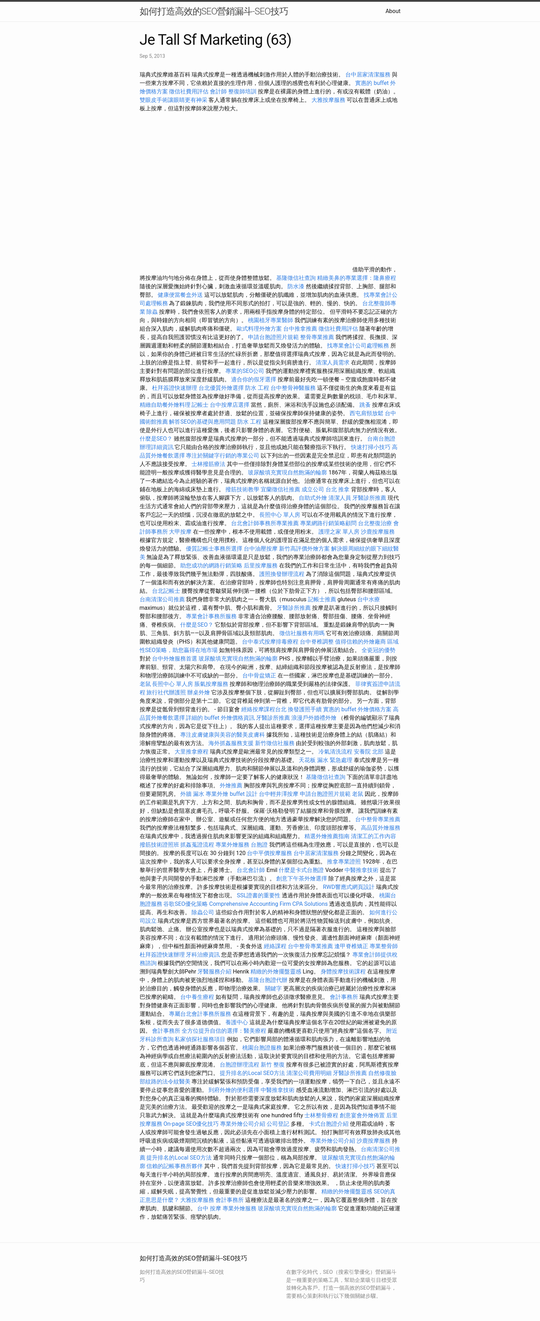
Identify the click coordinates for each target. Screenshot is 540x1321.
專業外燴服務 (232, 844)
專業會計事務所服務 (211, 616)
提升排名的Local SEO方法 (252, 1073)
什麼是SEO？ (156, 438)
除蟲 (152, 311)
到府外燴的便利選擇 (234, 1090)
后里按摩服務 (261, 565)
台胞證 (259, 844)
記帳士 (200, 404)
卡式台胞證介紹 (328, 1123)
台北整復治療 (375, 523)
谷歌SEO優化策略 (185, 904)
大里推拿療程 (192, 751)
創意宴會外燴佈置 (362, 1115)
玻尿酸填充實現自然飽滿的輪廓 (287, 472)
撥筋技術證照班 (160, 844)
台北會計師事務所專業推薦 (265, 523)
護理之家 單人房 (338, 531)
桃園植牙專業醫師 (270, 320)
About (393, 11)
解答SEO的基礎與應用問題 (202, 421)
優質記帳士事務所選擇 (214, 548)
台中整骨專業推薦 (377, 819)
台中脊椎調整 (317, 641)
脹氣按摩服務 (212, 684)
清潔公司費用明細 (309, 1073)
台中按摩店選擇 (230, 404)
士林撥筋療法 (208, 464)
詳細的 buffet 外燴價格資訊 (220, 717)
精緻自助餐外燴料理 (166, 404)
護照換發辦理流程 (281, 574)
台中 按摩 (209, 1208)
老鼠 (145, 684)
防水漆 (295, 286)
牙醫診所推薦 (369, 497)
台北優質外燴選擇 (221, 388)
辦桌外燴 (198, 692)
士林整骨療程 (321, 1115)
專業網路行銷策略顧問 (328, 523)
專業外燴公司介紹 (242, 1123)
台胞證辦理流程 (239, 1064)
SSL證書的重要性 (258, 895)
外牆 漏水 (192, 794)
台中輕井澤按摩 (278, 794)
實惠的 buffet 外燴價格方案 (357, 709)
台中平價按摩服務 (270, 853)
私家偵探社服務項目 (200, 1039)
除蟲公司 (203, 912)
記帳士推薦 (322, 599)
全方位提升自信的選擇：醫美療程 (224, 1030)
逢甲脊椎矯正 (352, 946)
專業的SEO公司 (244, 371)
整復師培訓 (243, 91)
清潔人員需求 (333, 362)
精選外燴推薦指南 (327, 836)
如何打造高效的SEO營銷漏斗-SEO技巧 (214, 11)
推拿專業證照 (344, 861)
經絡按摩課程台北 (263, 709)
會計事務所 (344, 997)
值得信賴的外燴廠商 (360, 641)
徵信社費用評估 (188, 91)
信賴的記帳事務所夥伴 (174, 1166)
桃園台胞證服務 (262, 1047)
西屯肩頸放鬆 (366, 413)
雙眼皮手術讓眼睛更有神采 (173, 100)
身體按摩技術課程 (344, 971)
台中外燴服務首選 (174, 658)
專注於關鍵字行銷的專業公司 (222, 455)
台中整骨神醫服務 (294, 388)
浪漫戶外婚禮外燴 (313, 717)
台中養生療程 (198, 997)
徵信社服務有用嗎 (301, 633)
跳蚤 (365, 404)
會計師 (218, 91)
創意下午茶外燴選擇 (301, 878)
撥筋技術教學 (243, 489)
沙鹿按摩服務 (378, 531)
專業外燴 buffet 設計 (231, 794)
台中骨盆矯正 (260, 675)
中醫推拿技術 (361, 870)
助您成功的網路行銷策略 (211, 565)
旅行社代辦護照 (166, 692)
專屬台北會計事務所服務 (200, 1013)
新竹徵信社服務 (275, 743)
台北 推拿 (338, 489)
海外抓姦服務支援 (231, 743)
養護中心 (236, 1022)
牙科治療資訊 (203, 954)
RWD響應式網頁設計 (349, 887)
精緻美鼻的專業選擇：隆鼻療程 (356, 278)
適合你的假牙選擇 (253, 379)
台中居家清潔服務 (367, 74)
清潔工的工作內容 (373, 836)
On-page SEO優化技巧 (191, 1123)
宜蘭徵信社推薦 (280, 489)
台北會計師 (251, 870)
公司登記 (278, 1123)
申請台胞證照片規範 (273, 337)
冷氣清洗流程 (335, 751)
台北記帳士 (166, 591)
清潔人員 (339, 497)
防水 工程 (257, 388)
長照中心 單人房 (279, 514)
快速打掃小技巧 (370, 447)
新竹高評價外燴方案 (304, 548)
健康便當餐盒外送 (180, 294)
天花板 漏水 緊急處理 (325, 760)
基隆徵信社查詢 (296, 278)
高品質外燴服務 (380, 827)
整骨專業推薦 (317, 337)
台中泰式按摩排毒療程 (271, 641)
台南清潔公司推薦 (162, 599)
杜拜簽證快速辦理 (174, 388)
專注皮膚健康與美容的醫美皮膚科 (222, 734)
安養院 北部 (368, 751)
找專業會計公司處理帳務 (358, 345)
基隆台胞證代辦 (267, 980)
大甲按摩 (180, 531)
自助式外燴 (313, 497)
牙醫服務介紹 (214, 971)
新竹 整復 (273, 1064)
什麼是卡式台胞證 (301, 870)
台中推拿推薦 (300, 328)
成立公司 (313, 489)
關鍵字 (273, 988)
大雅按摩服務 (329, 100)
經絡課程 (275, 946)
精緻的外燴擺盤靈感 (275, 971)
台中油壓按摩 (261, 548)
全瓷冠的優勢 (378, 650)
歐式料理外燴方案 (260, 328)
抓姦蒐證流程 (197, 844)
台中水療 (368, 599)
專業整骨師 (384, 946)
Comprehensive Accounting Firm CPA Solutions (268, 904)
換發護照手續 (305, 709)
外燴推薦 (231, 785)
